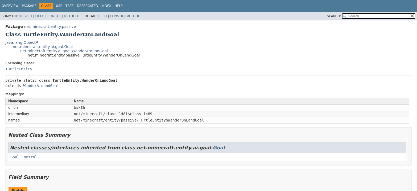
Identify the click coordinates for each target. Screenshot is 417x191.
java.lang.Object (20, 42)
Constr (54, 16)
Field (39, 16)
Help (118, 6)
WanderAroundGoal (41, 86)
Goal (219, 147)
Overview (10, 6)
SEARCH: (334, 16)
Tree (69, 6)
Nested (25, 16)
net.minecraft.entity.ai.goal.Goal (43, 47)
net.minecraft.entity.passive (50, 26)
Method (71, 16)
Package (29, 6)
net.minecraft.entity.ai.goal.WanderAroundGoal (64, 51)
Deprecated (87, 6)
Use (59, 6)
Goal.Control (23, 157)
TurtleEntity (18, 69)
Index (106, 6)
